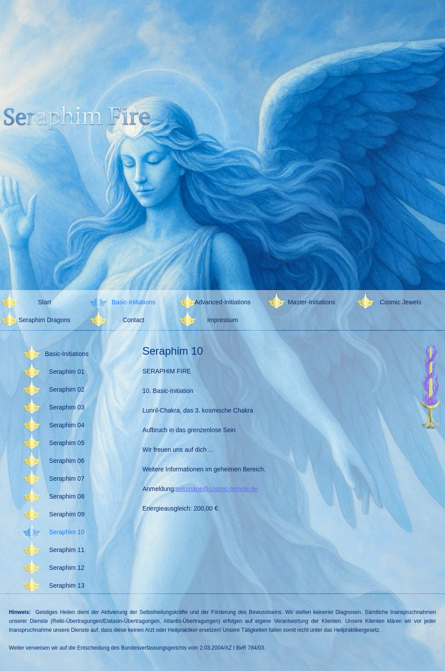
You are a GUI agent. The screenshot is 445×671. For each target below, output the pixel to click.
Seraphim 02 (66, 389)
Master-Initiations (312, 302)
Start (44, 302)
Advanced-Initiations (222, 302)
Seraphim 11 (66, 549)
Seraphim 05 (66, 442)
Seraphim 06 (66, 460)
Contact (133, 319)
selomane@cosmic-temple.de (217, 488)
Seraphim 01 (66, 371)
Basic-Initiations (133, 302)
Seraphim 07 (66, 478)
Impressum (222, 319)
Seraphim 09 (66, 514)
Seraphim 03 (66, 407)
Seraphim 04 (66, 425)
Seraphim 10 (66, 532)
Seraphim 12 (66, 567)
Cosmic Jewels (400, 302)
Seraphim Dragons (45, 319)
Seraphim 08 (66, 496)
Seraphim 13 (66, 585)
